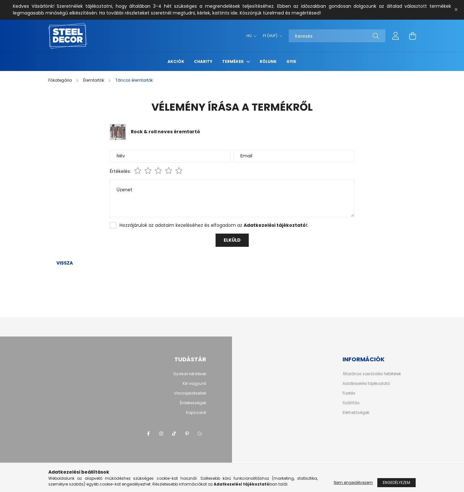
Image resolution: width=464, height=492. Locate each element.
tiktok (174, 433)
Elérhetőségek (356, 412)
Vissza (64, 263)
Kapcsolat (196, 412)
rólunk (268, 61)
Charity (203, 61)
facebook (148, 433)
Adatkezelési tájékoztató (366, 383)
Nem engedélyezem (353, 482)
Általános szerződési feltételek (372, 374)
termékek (233, 61)
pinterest (186, 433)
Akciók (176, 61)
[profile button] (395, 35)
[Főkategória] (60, 80)
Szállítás (351, 403)
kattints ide (224, 13)
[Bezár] (456, 10)
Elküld (232, 240)
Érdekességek (193, 403)
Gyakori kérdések (189, 374)
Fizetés (349, 393)
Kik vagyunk (194, 383)
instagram (161, 433)
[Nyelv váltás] (249, 35)
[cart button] (412, 35)
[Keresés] (337, 35)
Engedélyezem (396, 482)
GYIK (291, 61)
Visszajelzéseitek (190, 393)
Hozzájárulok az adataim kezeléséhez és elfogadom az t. (214, 225)
